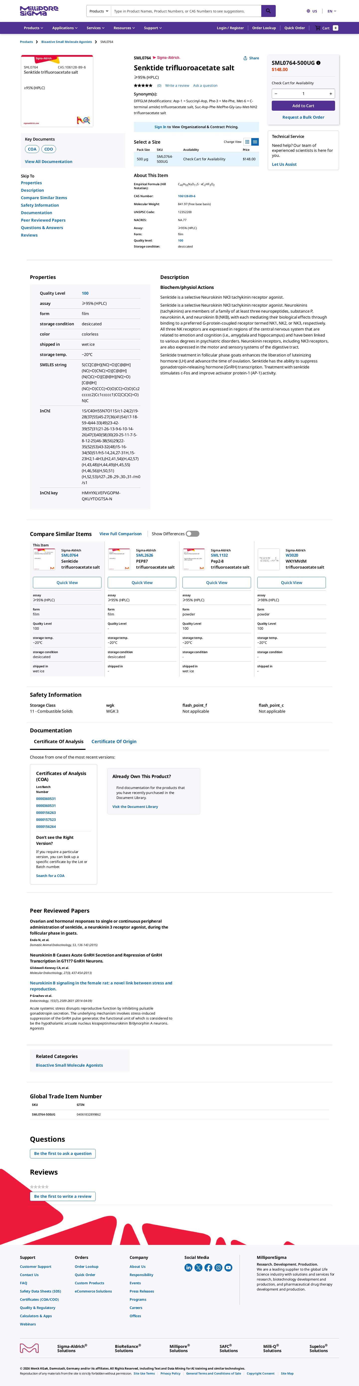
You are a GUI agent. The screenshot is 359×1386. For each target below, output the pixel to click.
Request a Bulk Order (303, 117)
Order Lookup (264, 27)
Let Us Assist (284, 164)
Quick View (67, 582)
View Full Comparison (120, 533)
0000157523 (46, 819)
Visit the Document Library (135, 806)
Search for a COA (50, 875)
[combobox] (181, 11)
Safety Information (40, 205)
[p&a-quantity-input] (303, 93)
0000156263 (46, 812)
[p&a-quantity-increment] (331, 94)
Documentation (36, 212)
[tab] (30, 42)
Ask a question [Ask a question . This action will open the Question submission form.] (205, 85)
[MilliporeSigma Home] (39, 11)
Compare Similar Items (44, 197)
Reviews (29, 235)
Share (251, 58)
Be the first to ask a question (62, 1153)
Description (32, 190)
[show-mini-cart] (326, 27)
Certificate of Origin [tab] (114, 741)
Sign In (160, 126)
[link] (45, 1266)
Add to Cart (303, 105)
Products (26, 42)
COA (32, 149)
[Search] (268, 11)
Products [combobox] (97, 11)
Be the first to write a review (65, 1197)
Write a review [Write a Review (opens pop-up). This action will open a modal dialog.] (177, 85)
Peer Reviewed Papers (43, 220)
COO (48, 149)
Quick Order (294, 27)
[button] (230, 27)
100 (180, 240)
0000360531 (46, 798)
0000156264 (46, 826)
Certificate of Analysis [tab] (59, 741)
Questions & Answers (42, 227)
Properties (31, 182)
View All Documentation (48, 161)
